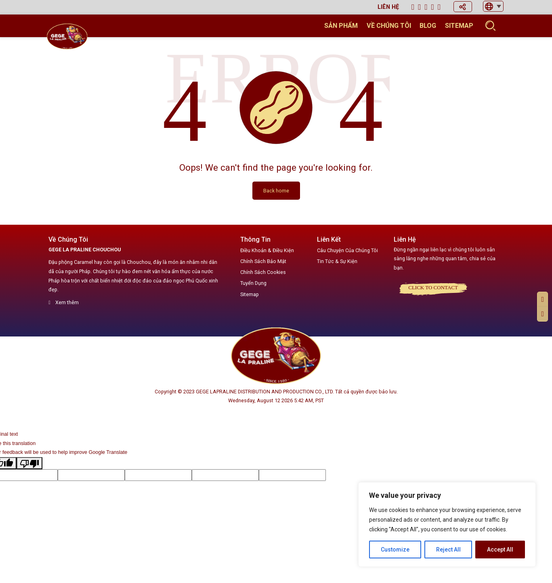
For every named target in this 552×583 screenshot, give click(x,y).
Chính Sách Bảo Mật (263, 261)
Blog (428, 25)
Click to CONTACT (433, 287)
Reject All (448, 549)
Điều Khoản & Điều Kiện (267, 250)
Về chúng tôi (389, 25)
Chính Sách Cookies (263, 272)
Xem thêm (63, 302)
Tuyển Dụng (253, 283)
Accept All (500, 549)
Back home (276, 191)
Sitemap (459, 25)
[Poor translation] (29, 463)
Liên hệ (388, 7)
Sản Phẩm (341, 25)
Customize (395, 549)
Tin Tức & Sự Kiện (337, 261)
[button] (462, 6)
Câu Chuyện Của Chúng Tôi (347, 250)
